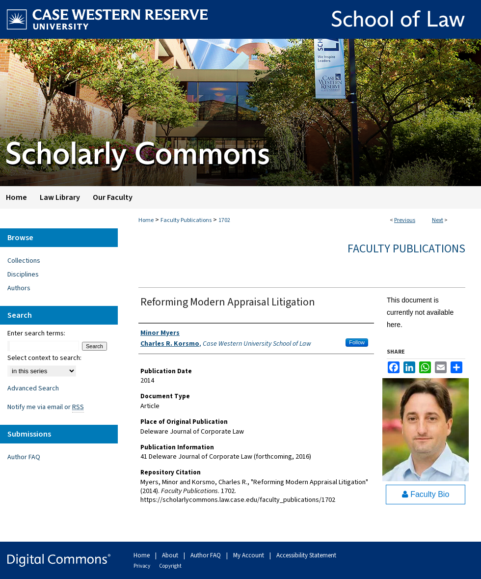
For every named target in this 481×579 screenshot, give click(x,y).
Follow (357, 342)
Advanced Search (33, 388)
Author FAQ (23, 457)
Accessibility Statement (306, 555)
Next (437, 220)
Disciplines (23, 274)
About (171, 555)
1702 (224, 220)
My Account (249, 555)
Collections (23, 261)
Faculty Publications (186, 220)
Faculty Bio (426, 494)
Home (146, 220)
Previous (404, 220)
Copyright (170, 566)
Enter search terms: (36, 333)
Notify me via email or (45, 407)
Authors (18, 288)
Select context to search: (44, 358)
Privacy (142, 566)
